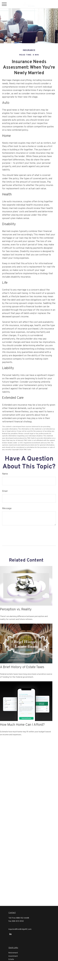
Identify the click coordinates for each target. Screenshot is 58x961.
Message (7, 508)
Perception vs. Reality (16, 609)
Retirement (13, 953)
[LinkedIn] (10, 934)
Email (4, 491)
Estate (11, 959)
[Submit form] (10, 534)
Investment (13, 956)
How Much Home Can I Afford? (22, 725)
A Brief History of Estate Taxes (22, 667)
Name (5, 473)
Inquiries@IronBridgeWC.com (19, 929)
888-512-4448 (22, 918)
